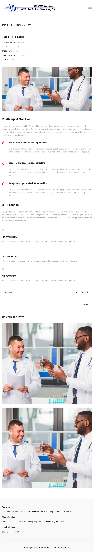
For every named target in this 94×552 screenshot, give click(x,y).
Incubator (8, 292)
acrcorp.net (45, 548)
